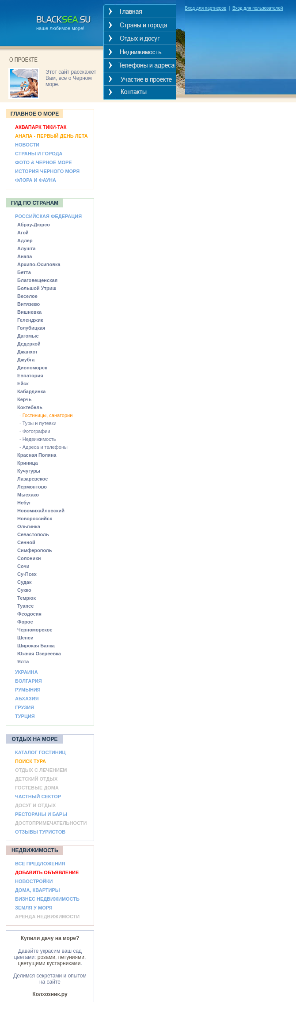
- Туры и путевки (38, 423)
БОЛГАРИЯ (28, 681)
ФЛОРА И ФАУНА (35, 180)
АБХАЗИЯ (27, 698)
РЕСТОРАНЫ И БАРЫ (41, 814)
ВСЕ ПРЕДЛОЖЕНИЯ (40, 863)
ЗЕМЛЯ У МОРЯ (34, 907)
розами (46, 957)
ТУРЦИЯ (25, 716)
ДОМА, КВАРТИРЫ (37, 890)
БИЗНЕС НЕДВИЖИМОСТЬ (47, 899)
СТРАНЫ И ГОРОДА (38, 153)
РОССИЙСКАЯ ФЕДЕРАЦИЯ (48, 216)
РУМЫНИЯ (28, 689)
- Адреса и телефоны (43, 447)
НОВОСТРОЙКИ (34, 881)
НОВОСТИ (27, 144)
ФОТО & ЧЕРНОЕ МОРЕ (43, 162)
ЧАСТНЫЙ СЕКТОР (38, 796)
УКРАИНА (26, 672)
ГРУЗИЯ (24, 707)
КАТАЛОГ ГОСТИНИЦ (40, 752)
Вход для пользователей (257, 8)
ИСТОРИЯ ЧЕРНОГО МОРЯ (47, 171)
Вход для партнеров (206, 8)
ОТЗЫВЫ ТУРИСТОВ (40, 831)
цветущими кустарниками (49, 963)
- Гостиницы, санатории (45, 415)
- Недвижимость (37, 439)
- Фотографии (34, 431)
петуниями (71, 957)
